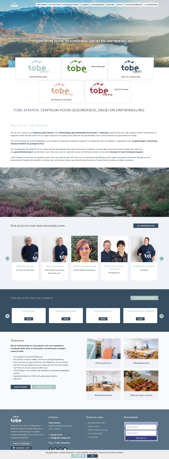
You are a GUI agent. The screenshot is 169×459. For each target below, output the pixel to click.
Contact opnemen (21, 437)
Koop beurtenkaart (134, 5)
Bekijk (28, 306)
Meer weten (78, 456)
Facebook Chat (22, 441)
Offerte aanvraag (47, 382)
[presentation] (7, 242)
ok (92, 456)
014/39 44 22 (56, 428)
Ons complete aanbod (143, 285)
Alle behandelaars (145, 208)
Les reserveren (151, 5)
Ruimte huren (21, 382)
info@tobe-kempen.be (60, 431)
